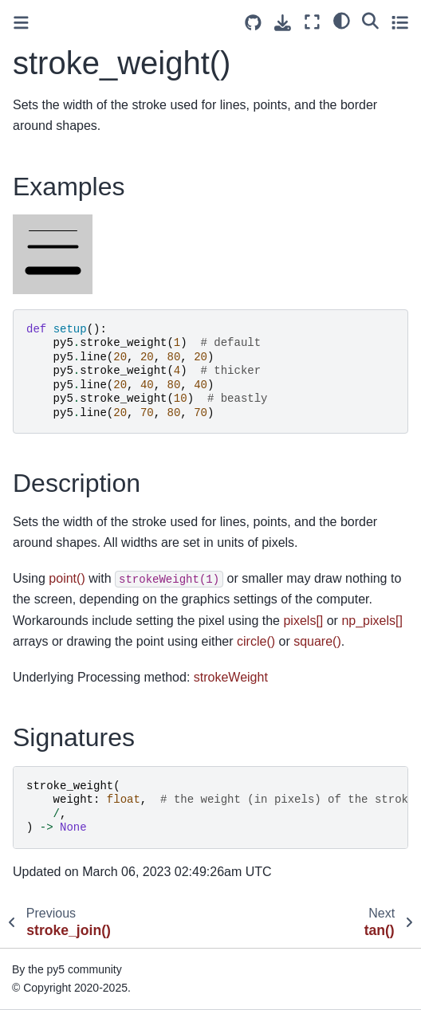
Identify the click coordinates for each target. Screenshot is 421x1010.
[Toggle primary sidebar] (21, 22)
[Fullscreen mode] (312, 21)
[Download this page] (282, 23)
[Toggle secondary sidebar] (400, 21)
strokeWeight (231, 677)
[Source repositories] (253, 23)
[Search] (370, 19)
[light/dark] (341, 19)
